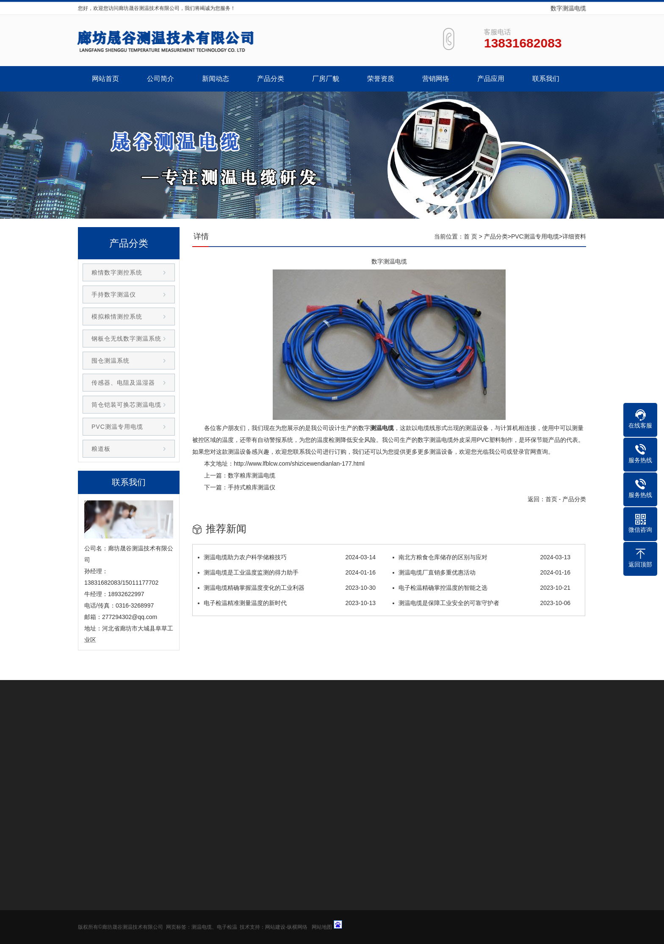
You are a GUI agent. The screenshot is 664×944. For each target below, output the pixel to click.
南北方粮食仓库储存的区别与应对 (481, 557)
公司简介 (160, 78)
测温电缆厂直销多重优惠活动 (481, 572)
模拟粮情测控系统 (116, 316)
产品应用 (490, 78)
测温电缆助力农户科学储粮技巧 (287, 557)
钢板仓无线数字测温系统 (126, 338)
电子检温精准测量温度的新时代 (287, 603)
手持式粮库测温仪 (251, 487)
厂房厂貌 (325, 78)
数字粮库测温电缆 (251, 475)
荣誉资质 (380, 78)
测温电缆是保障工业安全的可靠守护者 (481, 603)
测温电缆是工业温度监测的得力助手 (287, 572)
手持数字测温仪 (113, 294)
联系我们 (545, 78)
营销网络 (435, 78)
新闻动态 (215, 78)
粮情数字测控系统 (116, 272)
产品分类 (270, 78)
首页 (551, 499)
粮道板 (101, 448)
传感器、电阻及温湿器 (123, 382)
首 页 (470, 236)
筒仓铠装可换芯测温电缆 (126, 404)
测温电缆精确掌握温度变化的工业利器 (287, 587)
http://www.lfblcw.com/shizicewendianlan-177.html (299, 463)
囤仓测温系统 (110, 360)
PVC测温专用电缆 (535, 236)
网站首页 (105, 78)
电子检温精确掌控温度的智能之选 (481, 587)
